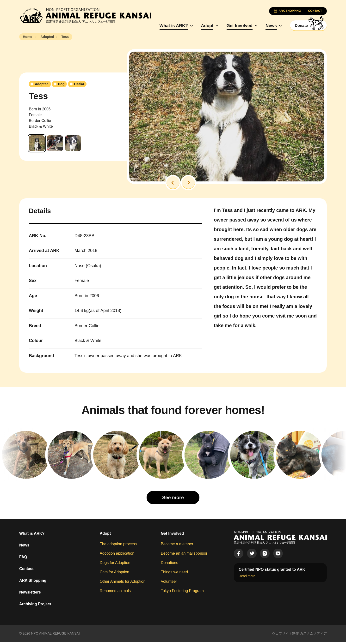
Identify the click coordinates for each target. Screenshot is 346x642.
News (271, 25)
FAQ (23, 557)
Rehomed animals (115, 591)
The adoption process (118, 544)
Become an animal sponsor (184, 553)
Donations (169, 563)
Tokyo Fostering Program (182, 591)
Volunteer (169, 581)
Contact (26, 569)
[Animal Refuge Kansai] (85, 15)
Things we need (174, 572)
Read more (247, 576)
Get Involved (240, 25)
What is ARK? (174, 25)
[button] (173, 182)
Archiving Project (35, 604)
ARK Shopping (32, 580)
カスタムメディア (313, 633)
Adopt (207, 25)
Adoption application (117, 553)
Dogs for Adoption (115, 563)
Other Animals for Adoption (122, 581)
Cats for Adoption (114, 572)
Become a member (177, 544)
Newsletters (30, 592)
